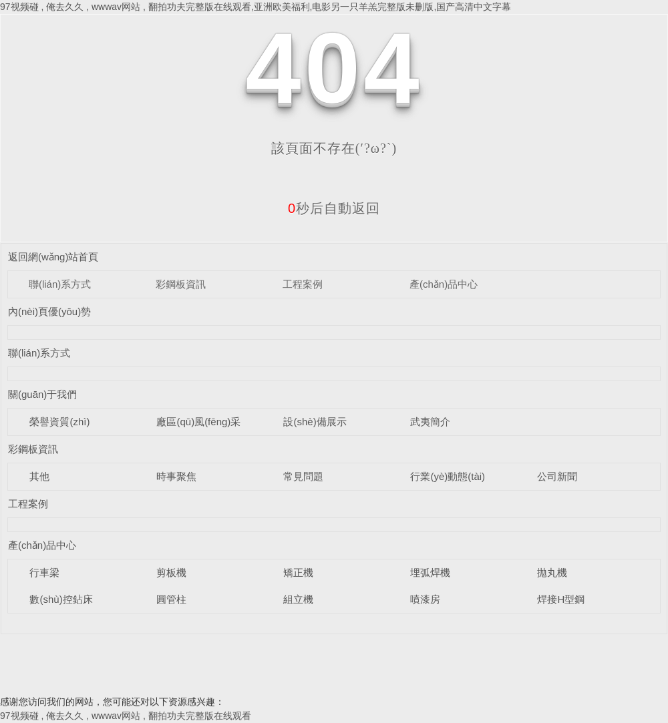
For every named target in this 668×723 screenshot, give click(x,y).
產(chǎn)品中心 (443, 284)
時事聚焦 (176, 476)
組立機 (298, 599)
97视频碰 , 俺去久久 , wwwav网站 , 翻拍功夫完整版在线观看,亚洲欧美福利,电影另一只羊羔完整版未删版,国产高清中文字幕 (255, 6)
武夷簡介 (430, 421)
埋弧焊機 (430, 572)
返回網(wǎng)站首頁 (53, 256)
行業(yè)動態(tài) (447, 476)
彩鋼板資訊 (181, 284)
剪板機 (171, 572)
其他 (39, 476)
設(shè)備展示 (314, 421)
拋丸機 (552, 572)
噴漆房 (425, 599)
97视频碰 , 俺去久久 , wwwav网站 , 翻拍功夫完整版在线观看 (125, 715)
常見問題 (303, 476)
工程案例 (303, 284)
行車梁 (44, 572)
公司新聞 (557, 476)
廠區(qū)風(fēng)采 (198, 421)
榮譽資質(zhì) (59, 421)
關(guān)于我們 (42, 394)
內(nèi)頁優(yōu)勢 (49, 311)
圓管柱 (171, 599)
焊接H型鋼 (560, 599)
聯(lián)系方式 (60, 284)
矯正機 (298, 572)
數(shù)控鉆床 (60, 599)
